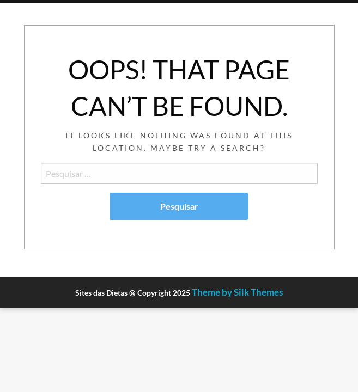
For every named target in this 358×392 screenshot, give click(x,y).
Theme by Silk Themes (237, 292)
